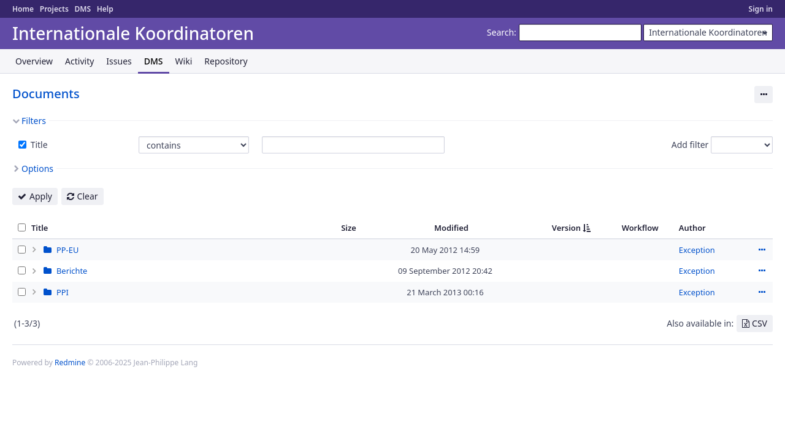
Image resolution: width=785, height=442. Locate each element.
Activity (79, 61)
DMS (82, 9)
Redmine (70, 362)
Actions (762, 249)
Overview (34, 61)
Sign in (761, 9)
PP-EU (67, 249)
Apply (40, 196)
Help (105, 9)
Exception (697, 249)
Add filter (690, 144)
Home (23, 9)
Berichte (71, 270)
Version (566, 227)
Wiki (184, 61)
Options (37, 168)
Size (348, 227)
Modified (451, 227)
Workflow (640, 227)
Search (500, 32)
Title (38, 144)
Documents (46, 93)
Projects (54, 9)
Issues (118, 61)
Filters (33, 120)
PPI (62, 292)
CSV (759, 323)
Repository (225, 61)
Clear (87, 196)
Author (692, 227)
